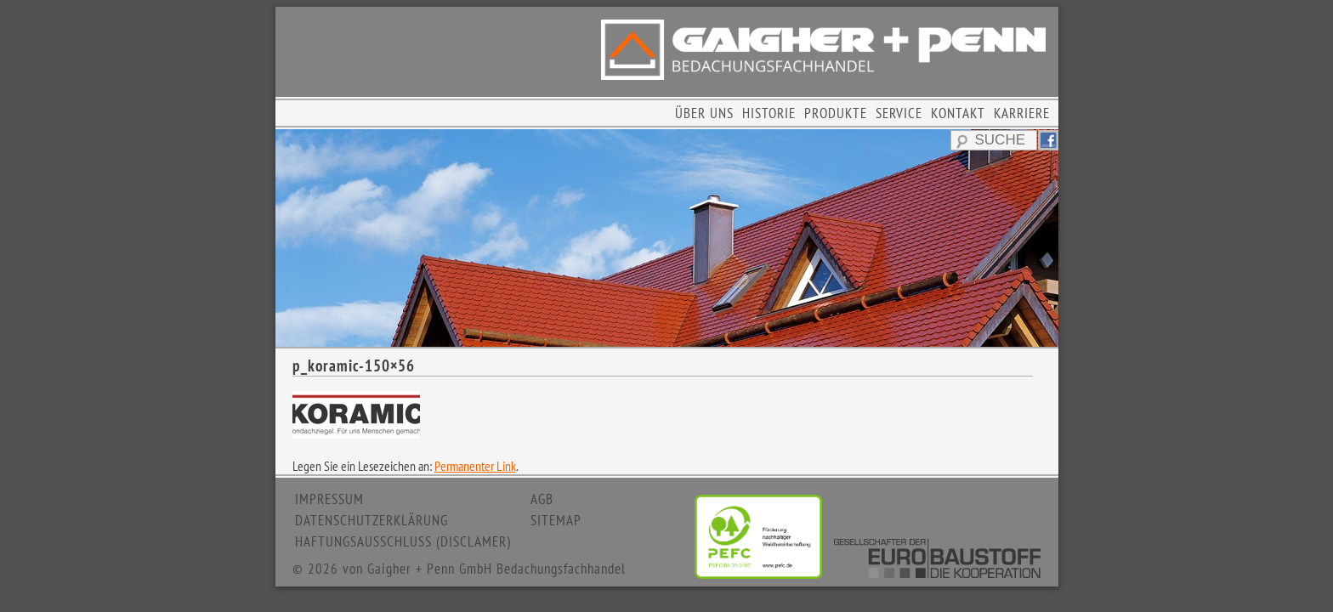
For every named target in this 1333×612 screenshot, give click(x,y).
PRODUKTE (835, 113)
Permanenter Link (475, 465)
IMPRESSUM (329, 499)
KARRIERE (1022, 113)
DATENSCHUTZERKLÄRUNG (371, 520)
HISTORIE (769, 113)
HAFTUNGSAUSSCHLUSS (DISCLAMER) (403, 541)
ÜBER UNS (704, 113)
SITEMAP (555, 520)
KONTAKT (958, 113)
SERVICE (899, 113)
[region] (666, 238)
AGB (541, 499)
